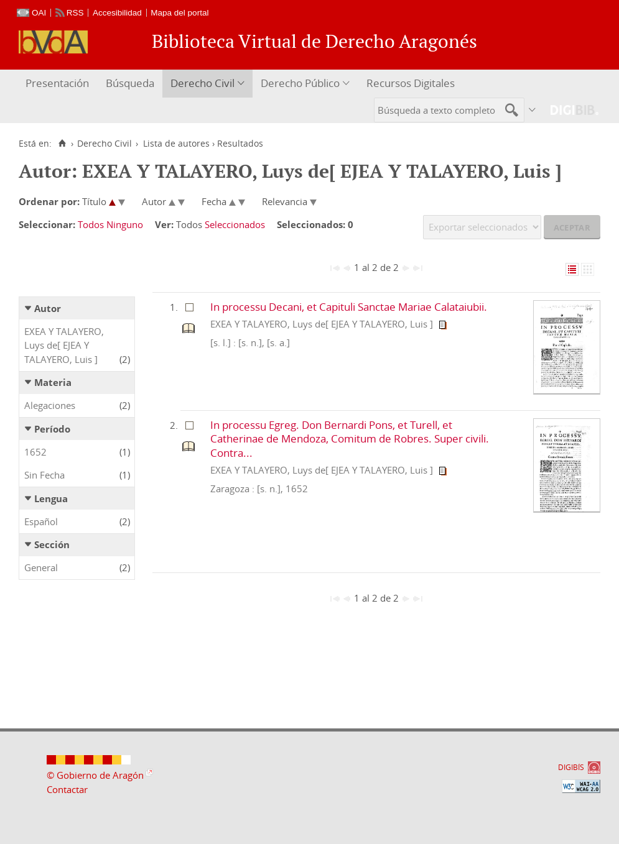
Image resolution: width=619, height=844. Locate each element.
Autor (47, 308)
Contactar (67, 789)
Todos (91, 224)
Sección (52, 544)
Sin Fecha (44, 475)
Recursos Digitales (410, 83)
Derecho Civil (202, 83)
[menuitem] (59, 84)
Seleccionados (235, 224)
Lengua (51, 498)
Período (52, 429)
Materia (53, 382)
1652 (35, 452)
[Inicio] (62, 143)
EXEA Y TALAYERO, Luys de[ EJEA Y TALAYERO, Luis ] (64, 345)
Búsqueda (130, 83)
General (41, 567)
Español (41, 521)
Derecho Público (300, 83)
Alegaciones (49, 405)
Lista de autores (176, 143)
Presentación (57, 83)
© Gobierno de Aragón (95, 775)
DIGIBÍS (571, 767)
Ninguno (124, 224)
